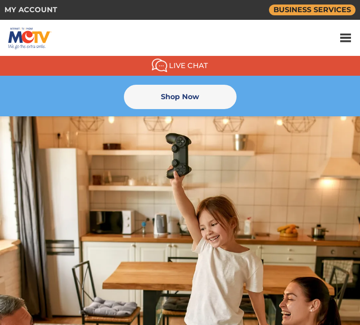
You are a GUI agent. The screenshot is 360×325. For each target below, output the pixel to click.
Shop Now (180, 96)
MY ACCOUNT (31, 9)
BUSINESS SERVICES (312, 9)
